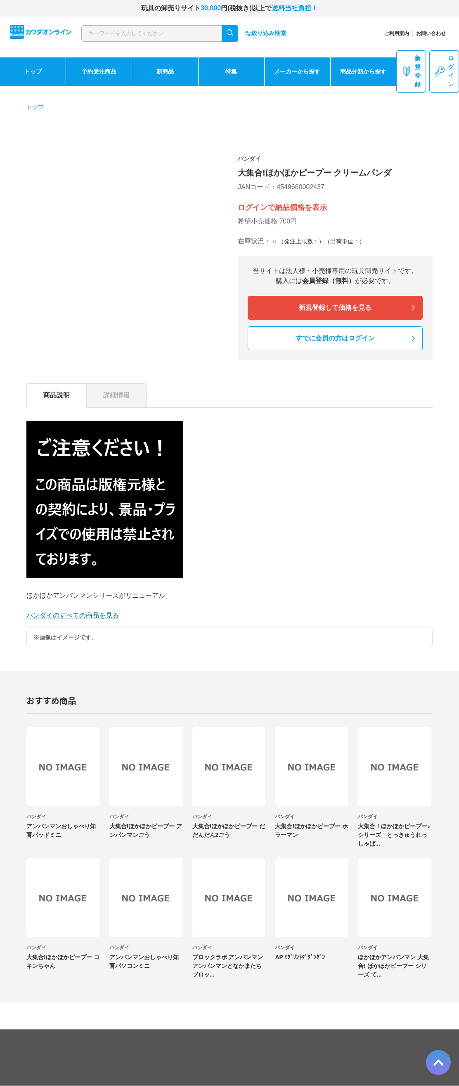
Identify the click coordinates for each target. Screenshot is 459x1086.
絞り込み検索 (265, 33)
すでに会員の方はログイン (335, 338)
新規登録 (411, 71)
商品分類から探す (363, 71)
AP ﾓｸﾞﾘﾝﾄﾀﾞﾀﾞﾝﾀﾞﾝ (300, 957)
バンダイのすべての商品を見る (72, 615)
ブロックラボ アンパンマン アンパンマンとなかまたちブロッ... (227, 966)
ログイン (444, 71)
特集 (231, 71)
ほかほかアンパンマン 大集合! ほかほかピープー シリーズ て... (393, 966)
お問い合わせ (431, 33)
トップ (33, 71)
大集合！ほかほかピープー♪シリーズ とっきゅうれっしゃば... (394, 835)
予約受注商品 (99, 71)
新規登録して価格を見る (335, 307)
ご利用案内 (396, 33)
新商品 (165, 71)
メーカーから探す (297, 71)
